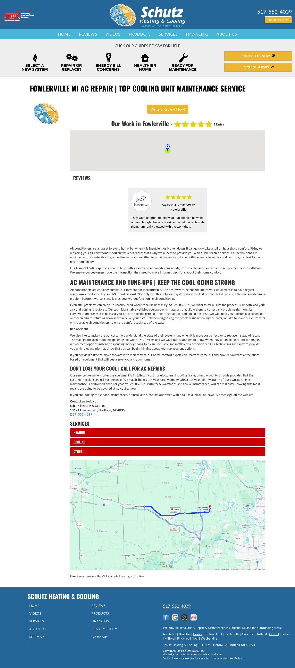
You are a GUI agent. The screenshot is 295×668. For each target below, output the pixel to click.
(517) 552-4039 (81, 414)
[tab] (167, 432)
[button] (168, 432)
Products (140, 34)
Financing (197, 34)
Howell (274, 634)
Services (168, 34)
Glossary (105, 640)
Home (64, 34)
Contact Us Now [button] (278, 19)
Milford (170, 638)
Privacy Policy (110, 632)
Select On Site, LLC (193, 650)
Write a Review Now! (167, 109)
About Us (227, 34)
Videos (112, 34)
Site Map (42, 640)
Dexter (197, 634)
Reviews (88, 34)
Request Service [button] (258, 67)
